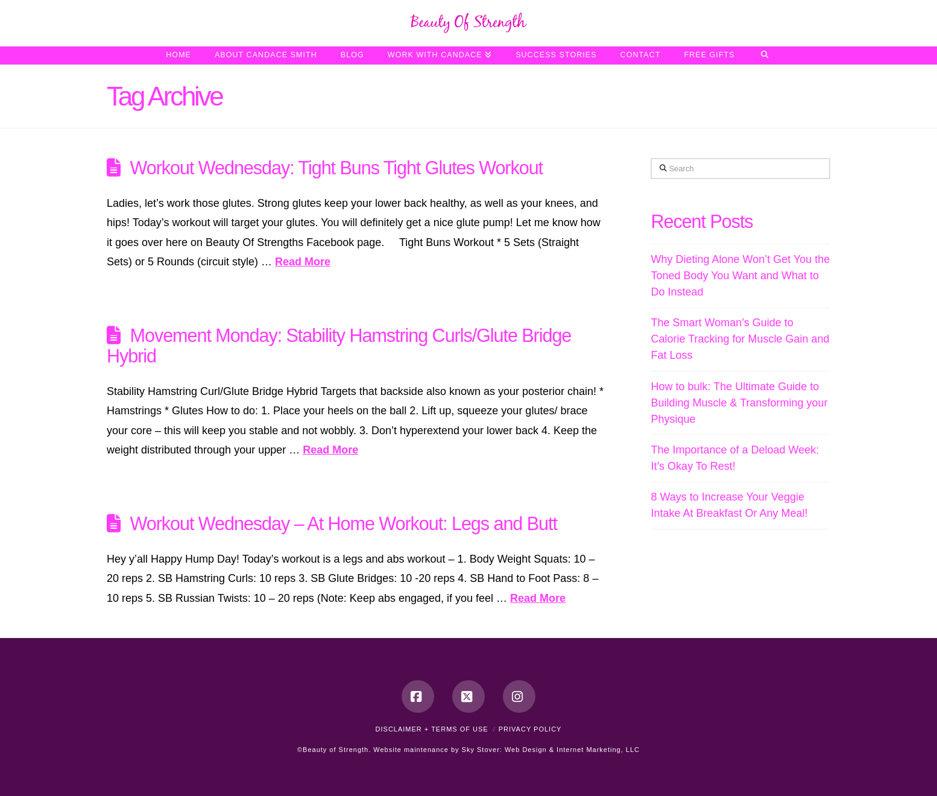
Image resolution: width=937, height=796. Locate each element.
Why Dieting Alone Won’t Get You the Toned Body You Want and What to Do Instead (740, 275)
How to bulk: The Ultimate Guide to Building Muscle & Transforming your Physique (739, 403)
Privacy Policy (530, 729)
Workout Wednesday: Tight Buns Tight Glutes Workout (336, 167)
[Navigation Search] (764, 55)
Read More (302, 262)
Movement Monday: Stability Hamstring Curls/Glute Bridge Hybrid (339, 345)
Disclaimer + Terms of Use (432, 729)
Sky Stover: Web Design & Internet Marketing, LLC (551, 749)
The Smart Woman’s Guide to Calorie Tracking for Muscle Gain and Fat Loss (740, 339)
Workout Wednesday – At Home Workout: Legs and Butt (343, 523)
